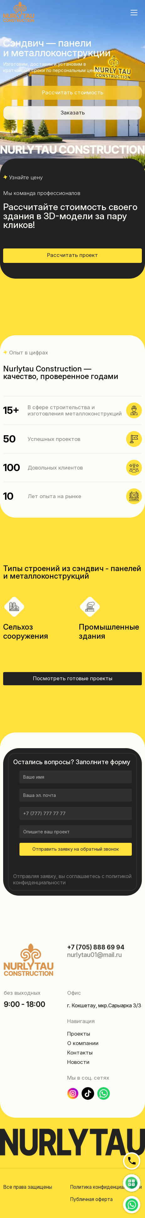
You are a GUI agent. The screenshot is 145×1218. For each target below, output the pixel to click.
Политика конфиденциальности (106, 1187)
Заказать (73, 112)
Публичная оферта (91, 1199)
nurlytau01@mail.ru (94, 955)
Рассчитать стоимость (72, 92)
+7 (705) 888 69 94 (95, 947)
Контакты (80, 1052)
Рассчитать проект (72, 255)
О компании (83, 1043)
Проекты (78, 1034)
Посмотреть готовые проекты (72, 678)
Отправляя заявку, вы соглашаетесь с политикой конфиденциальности (72, 879)
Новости (78, 1062)
